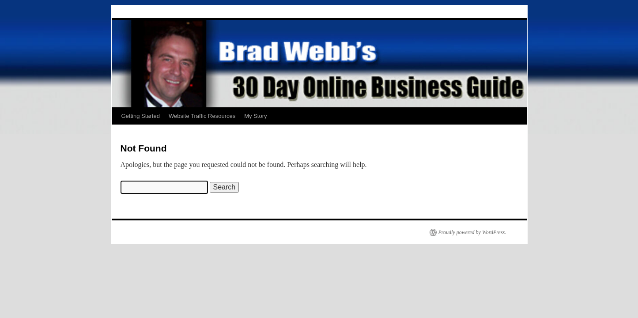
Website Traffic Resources (202, 116)
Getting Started (140, 116)
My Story (255, 116)
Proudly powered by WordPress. (472, 232)
